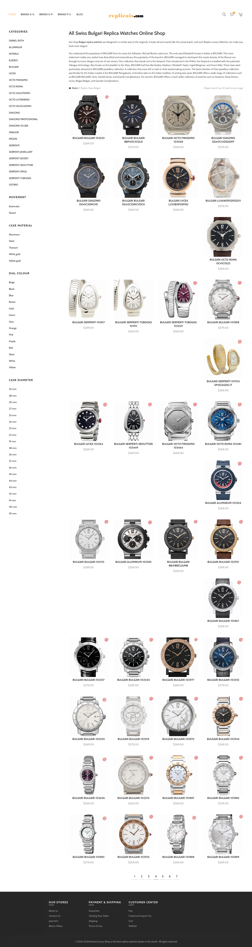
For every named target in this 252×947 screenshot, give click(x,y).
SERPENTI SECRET (19, 158)
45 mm (12, 474)
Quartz (12, 212)
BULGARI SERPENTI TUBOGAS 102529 (178, 324)
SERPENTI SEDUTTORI (21, 165)
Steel (11, 241)
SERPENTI (14, 145)
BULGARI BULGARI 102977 (178, 680)
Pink (11, 334)
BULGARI (14, 66)
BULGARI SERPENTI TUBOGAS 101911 (133, 324)
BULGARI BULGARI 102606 (88, 798)
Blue (11, 295)
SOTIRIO (13, 184)
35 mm (12, 389)
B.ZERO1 (13, 60)
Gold (11, 308)
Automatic (14, 206)
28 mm (13, 395)
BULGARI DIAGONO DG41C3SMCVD (88, 202)
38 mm (13, 448)
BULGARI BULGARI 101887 (178, 798)
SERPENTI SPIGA (18, 171)
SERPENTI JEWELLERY (21, 151)
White (12, 360)
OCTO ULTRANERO (19, 99)
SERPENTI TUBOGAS (20, 178)
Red (11, 347)
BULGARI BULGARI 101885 (88, 857)
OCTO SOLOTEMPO (19, 93)
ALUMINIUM (15, 47)
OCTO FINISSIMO (18, 80)
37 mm (12, 461)
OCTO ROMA (16, 86)
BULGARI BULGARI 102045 (133, 680)
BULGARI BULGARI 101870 (178, 739)
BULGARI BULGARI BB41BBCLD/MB (178, 563)
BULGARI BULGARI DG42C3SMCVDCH (133, 202)
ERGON (13, 138)
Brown (12, 301)
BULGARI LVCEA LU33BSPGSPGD (178, 202)
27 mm (12, 408)
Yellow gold (15, 260)
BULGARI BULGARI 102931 (223, 562)
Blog (79, 14)
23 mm (12, 428)
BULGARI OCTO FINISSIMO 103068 (178, 140)
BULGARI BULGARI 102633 (89, 138)
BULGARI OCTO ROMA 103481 (223, 444)
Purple (12, 341)
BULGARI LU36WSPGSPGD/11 (223, 200)
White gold (14, 254)
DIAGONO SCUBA (18, 125)
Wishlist (233, 13)
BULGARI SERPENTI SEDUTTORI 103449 (133, 445)
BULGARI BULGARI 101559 (133, 739)
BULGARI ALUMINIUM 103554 (223, 503)
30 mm (13, 402)
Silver (12, 354)
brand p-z (64, 14)
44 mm (13, 480)
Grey (11, 321)
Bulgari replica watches (90, 42)
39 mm (12, 513)
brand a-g (27, 14)
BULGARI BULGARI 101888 (223, 322)
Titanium (13, 247)
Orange (13, 328)
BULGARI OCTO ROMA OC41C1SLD (223, 261)
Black (11, 289)
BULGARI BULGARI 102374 (133, 798)
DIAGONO (14, 112)
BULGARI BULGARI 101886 (223, 798)
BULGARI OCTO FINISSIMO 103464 (178, 445)
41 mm (12, 500)
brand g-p (46, 14)
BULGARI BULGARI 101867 (223, 621)
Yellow (12, 367)
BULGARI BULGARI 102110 (88, 562)
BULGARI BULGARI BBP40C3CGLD (133, 140)
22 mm (12, 434)
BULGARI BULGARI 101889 (223, 857)
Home (12, 14)
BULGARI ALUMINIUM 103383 (133, 562)
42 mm (12, 493)
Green (12, 315)
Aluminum (14, 234)
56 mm (12, 467)
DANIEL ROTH (16, 40)
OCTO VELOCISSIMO (20, 106)
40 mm (13, 506)
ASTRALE (14, 53)
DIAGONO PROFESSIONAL (23, 119)
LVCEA (12, 73)
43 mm (12, 487)
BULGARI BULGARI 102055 (88, 739)
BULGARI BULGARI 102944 (223, 739)
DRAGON (14, 132)
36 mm (12, 454)
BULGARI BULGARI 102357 (88, 680)
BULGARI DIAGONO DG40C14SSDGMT (223, 140)
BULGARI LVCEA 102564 (88, 444)
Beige (12, 282)
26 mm (12, 421)
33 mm (12, 415)
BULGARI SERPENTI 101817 (88, 322)
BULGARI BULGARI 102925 (133, 857)
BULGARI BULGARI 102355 (223, 680)
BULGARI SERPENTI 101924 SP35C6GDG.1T (223, 383)
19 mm (12, 441)
